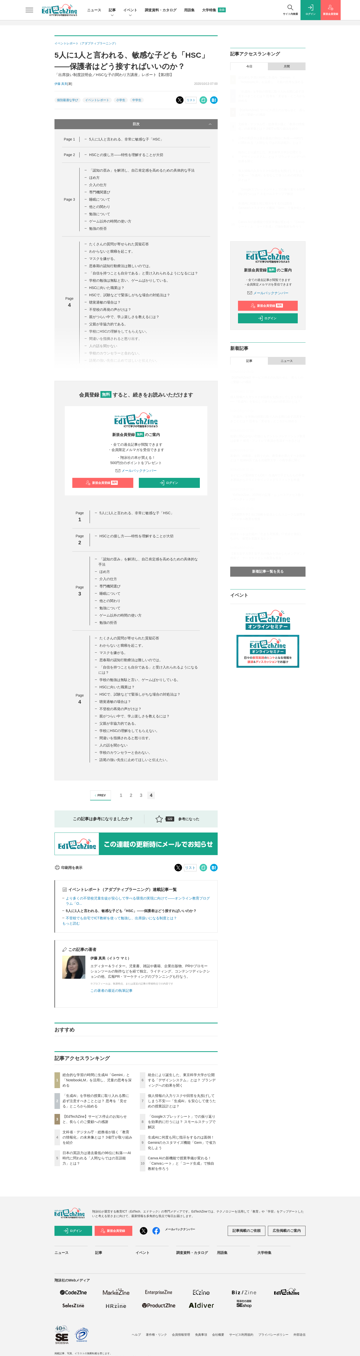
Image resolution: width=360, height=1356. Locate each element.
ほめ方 (94, 178)
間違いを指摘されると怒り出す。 (125, 738)
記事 (112, 10)
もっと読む (71, 923)
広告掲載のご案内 (287, 1231)
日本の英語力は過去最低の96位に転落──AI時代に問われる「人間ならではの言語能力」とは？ (97, 1158)
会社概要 (218, 1334)
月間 (287, 66)
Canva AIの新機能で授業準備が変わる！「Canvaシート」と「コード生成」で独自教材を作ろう (181, 1163)
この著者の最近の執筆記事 (111, 991)
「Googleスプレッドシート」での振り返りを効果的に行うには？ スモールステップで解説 (182, 1121)
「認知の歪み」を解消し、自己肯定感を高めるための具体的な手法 (142, 170)
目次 (173, 124)
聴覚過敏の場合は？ (105, 302)
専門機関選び (99, 192)
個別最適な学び (67, 100)
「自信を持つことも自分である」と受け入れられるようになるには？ (143, 273)
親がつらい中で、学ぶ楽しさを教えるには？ (124, 317)
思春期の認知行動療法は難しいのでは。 (120, 266)
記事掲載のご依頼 (246, 1231)
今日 (249, 66)
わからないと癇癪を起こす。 (112, 251)
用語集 (189, 10)
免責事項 (201, 1334)
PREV (99, 795)
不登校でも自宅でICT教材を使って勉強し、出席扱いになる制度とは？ (121, 918)
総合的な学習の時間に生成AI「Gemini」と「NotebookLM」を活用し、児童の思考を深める (97, 1080)
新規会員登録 (102, 482)
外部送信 (299, 1334)
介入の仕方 (98, 185)
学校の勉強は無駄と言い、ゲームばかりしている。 (129, 280)
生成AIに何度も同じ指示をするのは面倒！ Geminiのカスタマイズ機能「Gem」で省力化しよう (182, 1142)
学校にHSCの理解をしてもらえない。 (129, 731)
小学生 (120, 100)
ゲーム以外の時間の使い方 (110, 221)
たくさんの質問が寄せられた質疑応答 (119, 244)
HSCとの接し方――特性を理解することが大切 (126, 155)
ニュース (94, 10)
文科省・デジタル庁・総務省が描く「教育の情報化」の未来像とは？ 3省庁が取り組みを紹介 (97, 1137)
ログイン (168, 482)
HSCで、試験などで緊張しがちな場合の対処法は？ (129, 295)
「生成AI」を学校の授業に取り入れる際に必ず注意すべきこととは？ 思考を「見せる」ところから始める (96, 1101)
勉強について (99, 214)
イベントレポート (97, 100)
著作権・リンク (156, 1334)
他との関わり (99, 207)
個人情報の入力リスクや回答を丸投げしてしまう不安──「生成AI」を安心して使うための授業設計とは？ (182, 1101)
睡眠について (99, 199)
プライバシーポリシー (273, 1334)
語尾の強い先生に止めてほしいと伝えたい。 (134, 760)
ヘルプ (136, 1334)
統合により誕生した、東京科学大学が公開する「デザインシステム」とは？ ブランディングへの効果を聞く (182, 1080)
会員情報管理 (181, 1334)
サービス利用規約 (241, 1334)
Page (69, 139)
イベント (130, 10)
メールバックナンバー (136, 471)
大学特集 (214, 10)
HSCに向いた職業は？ (107, 288)
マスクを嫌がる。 (103, 259)
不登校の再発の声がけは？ (110, 310)
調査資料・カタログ (160, 10)
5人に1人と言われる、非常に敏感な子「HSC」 (126, 139)
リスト (191, 100)
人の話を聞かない (113, 745)
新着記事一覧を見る (268, 571)
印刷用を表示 (68, 868)
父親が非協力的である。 (108, 324)
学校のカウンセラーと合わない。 (125, 752)
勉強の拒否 (98, 229)
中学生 (136, 100)
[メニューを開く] (29, 10)
